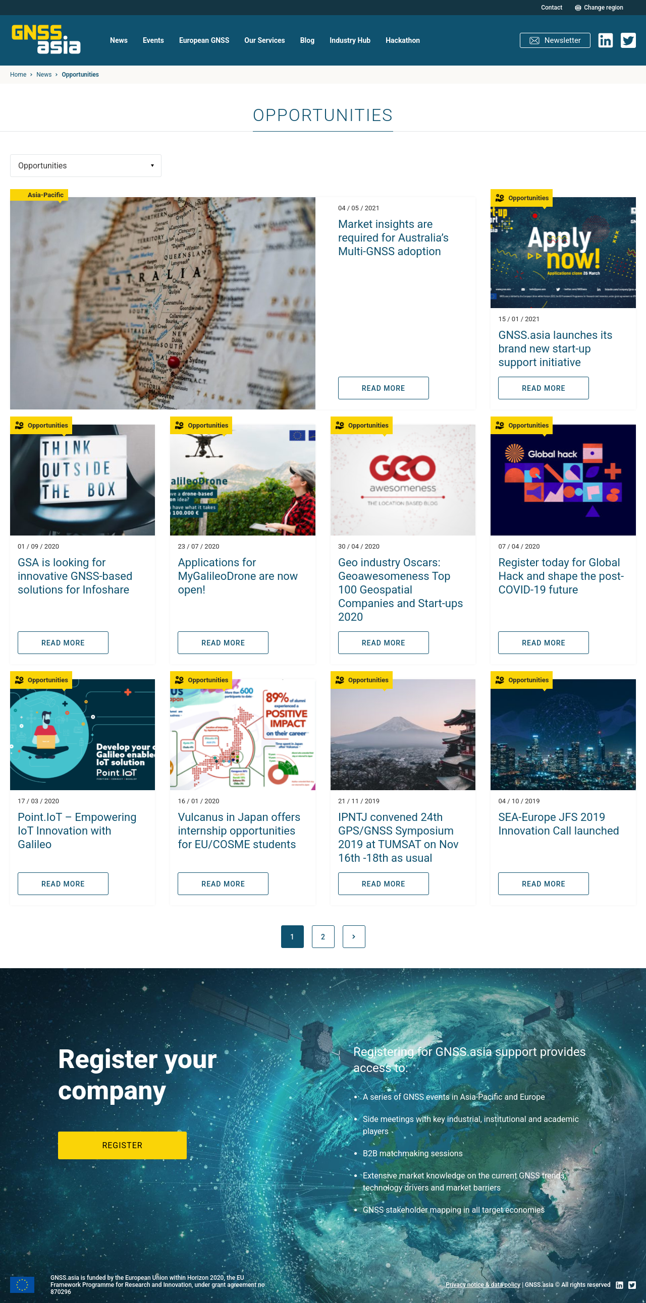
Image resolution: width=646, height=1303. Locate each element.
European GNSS (204, 40)
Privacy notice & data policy (483, 1284)
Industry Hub (350, 40)
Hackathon (403, 40)
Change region (603, 8)
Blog (307, 40)
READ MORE (383, 388)
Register (122, 1145)
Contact (551, 8)
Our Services (264, 40)
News (119, 40)
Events (153, 40)
